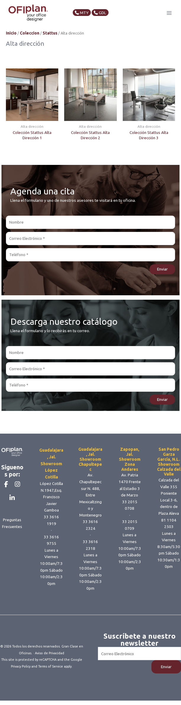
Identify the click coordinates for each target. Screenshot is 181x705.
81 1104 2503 (168, 529)
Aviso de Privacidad (49, 659)
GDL (104, 15)
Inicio (11, 39)
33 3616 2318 (90, 551)
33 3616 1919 (51, 526)
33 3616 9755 (51, 546)
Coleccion (29, 39)
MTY (85, 15)
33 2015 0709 (129, 531)
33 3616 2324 (90, 531)
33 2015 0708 (129, 511)
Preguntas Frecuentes (12, 541)
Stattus (50, 39)
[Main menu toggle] (169, 16)
